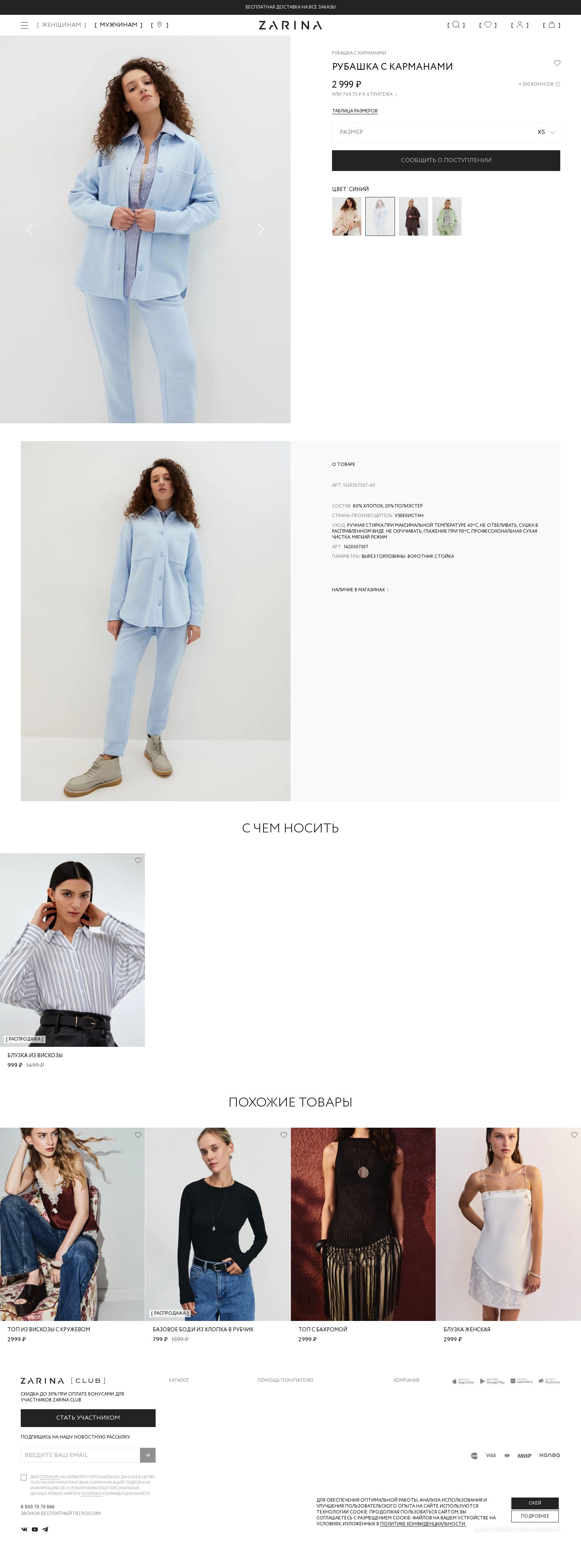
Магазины (406, 1451)
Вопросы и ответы (282, 1422)
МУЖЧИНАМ (118, 25)
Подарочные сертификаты (292, 1451)
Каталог (179, 1381)
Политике (92, 1494)
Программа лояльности (288, 1436)
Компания (406, 1381)
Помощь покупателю (285, 1381)
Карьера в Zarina (414, 1407)
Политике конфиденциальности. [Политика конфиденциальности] (423, 1524)
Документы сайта (280, 1466)
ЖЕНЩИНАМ (61, 25)
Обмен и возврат (278, 1407)
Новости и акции (416, 1436)
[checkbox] (24, 1477)
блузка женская (467, 1330)
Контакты (406, 1422)
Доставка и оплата (282, 1392)
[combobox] (446, 132)
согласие (50, 1477)
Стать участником (88, 1418)
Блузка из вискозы (35, 1055)
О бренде (405, 1392)
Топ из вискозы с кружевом (48, 1330)
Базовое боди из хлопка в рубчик (203, 1330)
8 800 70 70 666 (37, 1507)
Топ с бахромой (322, 1330)
